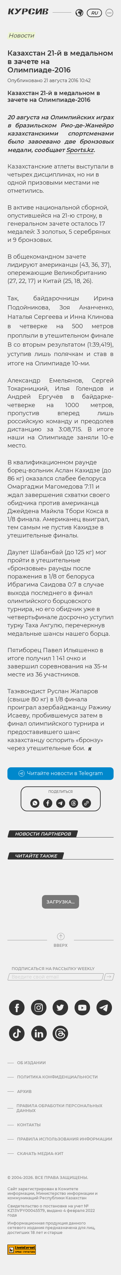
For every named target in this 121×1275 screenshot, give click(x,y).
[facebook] (17, 1007)
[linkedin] (39, 1033)
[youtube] (82, 1007)
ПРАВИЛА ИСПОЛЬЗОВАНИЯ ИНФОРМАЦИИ (64, 1139)
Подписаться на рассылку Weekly (53, 969)
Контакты (29, 1125)
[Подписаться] (109, 976)
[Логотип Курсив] (28, 11)
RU (94, 13)
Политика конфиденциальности (57, 1077)
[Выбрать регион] (79, 13)
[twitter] (60, 1007)
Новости (21, 35)
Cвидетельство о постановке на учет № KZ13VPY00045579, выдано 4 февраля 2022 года (51, 1211)
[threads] (60, 1033)
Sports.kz (80, 150)
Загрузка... (60, 902)
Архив (24, 1091)
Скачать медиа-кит (40, 1153)
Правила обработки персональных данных (59, 1108)
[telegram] (104, 1007)
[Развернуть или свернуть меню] (109, 13)
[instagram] (38, 1007)
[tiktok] (17, 1033)
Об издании (31, 1063)
